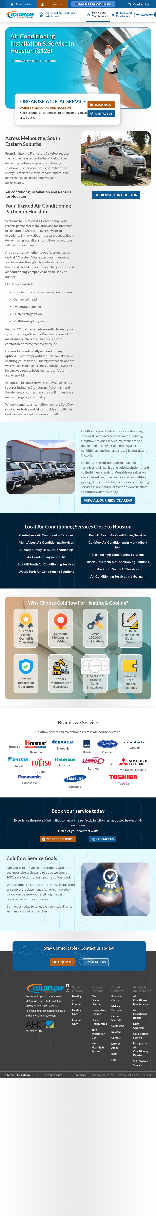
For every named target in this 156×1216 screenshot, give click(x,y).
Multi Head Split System (98, 1047)
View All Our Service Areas (108, 500)
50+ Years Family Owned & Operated (26, 636)
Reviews (116, 1032)
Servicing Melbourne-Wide (60, 637)
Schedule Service (57, 839)
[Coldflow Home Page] (20, 15)
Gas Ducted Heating (96, 1000)
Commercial (52, 4)
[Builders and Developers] (121, 14)
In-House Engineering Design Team (130, 636)
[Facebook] (67, 986)
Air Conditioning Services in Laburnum (117, 576)
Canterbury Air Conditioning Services (46, 535)
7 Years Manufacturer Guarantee (61, 682)
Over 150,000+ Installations (95, 637)
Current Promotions (93, 4)
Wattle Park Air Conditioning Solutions (46, 571)
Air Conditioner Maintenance (141, 1000)
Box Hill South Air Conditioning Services (46, 564)
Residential (21, 4)
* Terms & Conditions (17, 1075)
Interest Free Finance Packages (130, 681)
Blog (114, 1053)
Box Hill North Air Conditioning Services (118, 535)
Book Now (100, 104)
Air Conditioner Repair (140, 1013)
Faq (113, 1059)
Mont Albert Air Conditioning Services (46, 542)
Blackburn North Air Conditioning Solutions (118, 562)
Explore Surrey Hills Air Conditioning (46, 550)
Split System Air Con (98, 1033)
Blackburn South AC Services (118, 569)
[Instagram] (67, 990)
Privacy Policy (53, 1075)
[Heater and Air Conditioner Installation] (61, 14)
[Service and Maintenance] (98, 14)
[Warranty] (142, 14)
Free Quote (62, 962)
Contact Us (101, 113)
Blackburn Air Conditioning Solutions (118, 554)
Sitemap (81, 1075)
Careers (116, 1037)
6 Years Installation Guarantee (26, 682)
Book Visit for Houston (116, 195)
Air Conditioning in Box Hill (46, 557)
